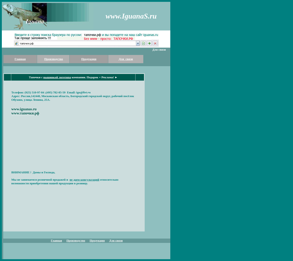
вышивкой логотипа (57, 77)
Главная (20, 59)
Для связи (126, 59)
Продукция (88, 59)
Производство (53, 59)
